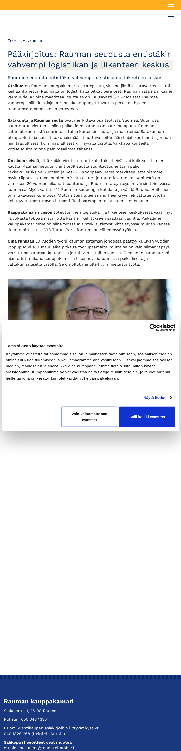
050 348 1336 (34, 719)
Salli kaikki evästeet (147, 416)
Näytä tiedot (155, 397)
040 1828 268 (17, 733)
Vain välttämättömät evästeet (89, 416)
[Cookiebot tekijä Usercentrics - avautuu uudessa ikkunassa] (153, 327)
